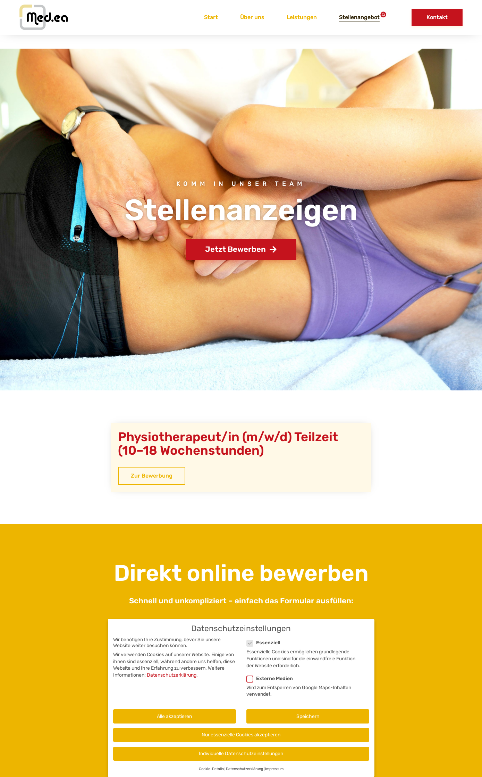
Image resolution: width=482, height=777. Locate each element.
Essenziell (265, 647)
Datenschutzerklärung (171, 679)
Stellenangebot (359, 17)
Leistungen (302, 17)
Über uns (252, 17)
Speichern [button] (307, 720)
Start (211, 17)
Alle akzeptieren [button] (174, 720)
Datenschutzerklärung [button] (244, 772)
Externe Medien (271, 682)
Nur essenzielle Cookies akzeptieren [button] (241, 739)
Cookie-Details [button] (211, 772)
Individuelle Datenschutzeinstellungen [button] (241, 757)
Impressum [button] (274, 772)
